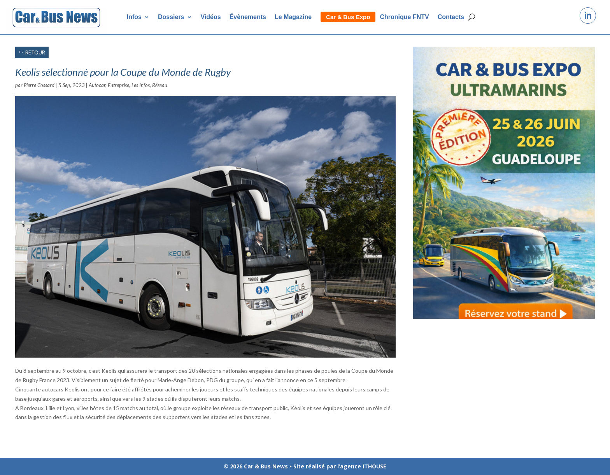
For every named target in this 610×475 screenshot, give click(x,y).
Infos (134, 17)
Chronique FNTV (404, 17)
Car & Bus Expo (348, 17)
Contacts (451, 17)
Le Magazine (293, 17)
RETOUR (35, 52)
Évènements (248, 17)
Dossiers (171, 17)
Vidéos (211, 17)
